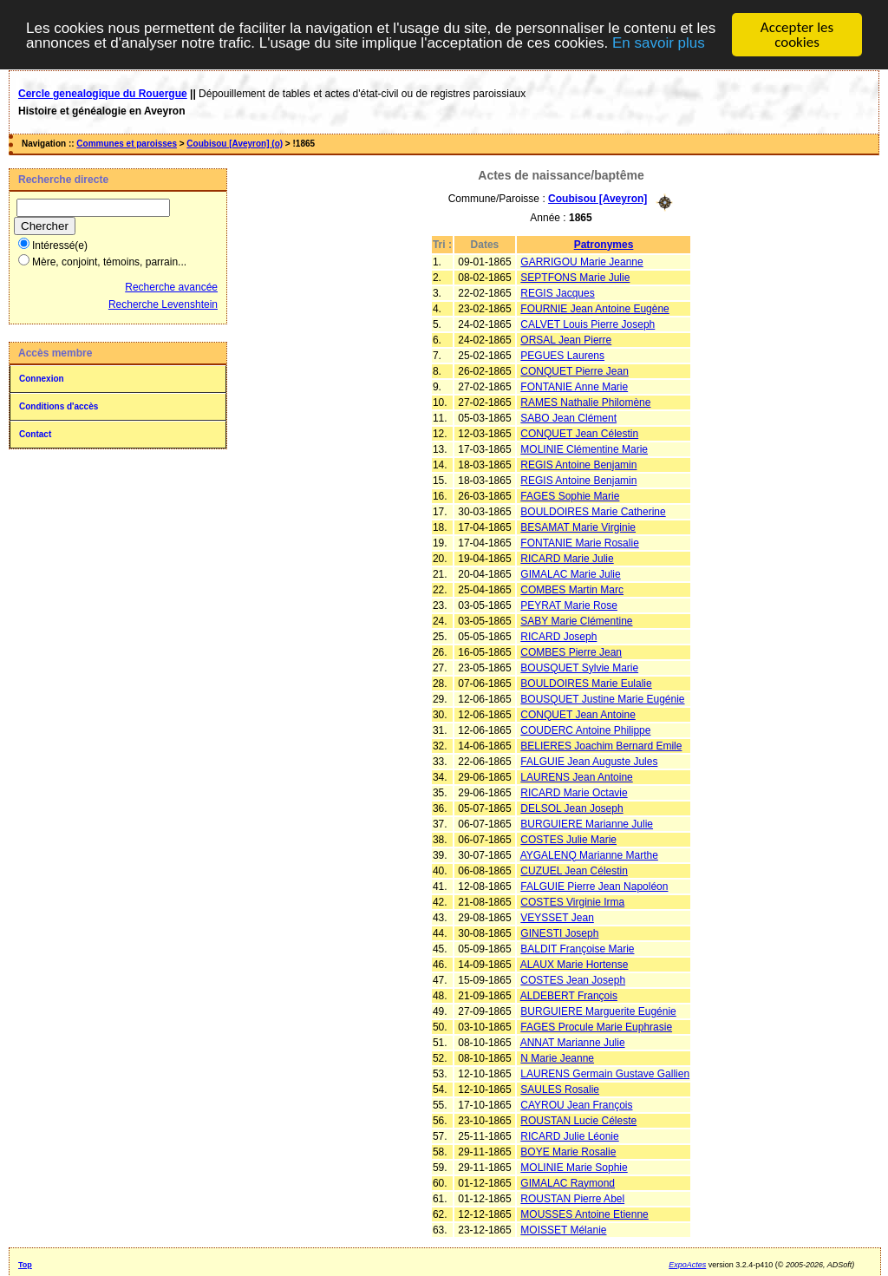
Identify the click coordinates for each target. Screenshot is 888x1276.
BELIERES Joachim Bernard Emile (601, 745)
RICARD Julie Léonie (569, 1135)
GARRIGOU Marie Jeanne (581, 261)
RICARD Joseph (558, 636)
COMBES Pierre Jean (571, 651)
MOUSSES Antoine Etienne (584, 1213)
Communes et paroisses (126, 143)
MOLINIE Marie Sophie (573, 1167)
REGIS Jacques (557, 292)
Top (25, 1264)
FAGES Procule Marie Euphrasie (596, 1026)
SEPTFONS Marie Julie (575, 277)
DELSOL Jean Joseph (571, 808)
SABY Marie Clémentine (576, 620)
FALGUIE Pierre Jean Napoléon (594, 886)
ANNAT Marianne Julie (572, 1042)
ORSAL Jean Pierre (565, 339)
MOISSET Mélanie (563, 1229)
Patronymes (604, 244)
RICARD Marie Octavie (573, 792)
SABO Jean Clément (568, 417)
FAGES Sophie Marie (569, 495)
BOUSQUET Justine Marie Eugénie (602, 698)
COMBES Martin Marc (572, 589)
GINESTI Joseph (559, 932)
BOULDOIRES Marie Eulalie (585, 683)
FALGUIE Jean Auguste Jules (588, 761)
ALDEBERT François (568, 995)
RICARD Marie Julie (566, 558)
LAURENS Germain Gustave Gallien (604, 1073)
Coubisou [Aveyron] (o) (234, 143)
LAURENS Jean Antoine (576, 776)
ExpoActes (687, 1264)
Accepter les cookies (797, 34)
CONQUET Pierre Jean (574, 370)
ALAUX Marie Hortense (574, 964)
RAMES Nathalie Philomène (585, 402)
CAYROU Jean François (576, 1104)
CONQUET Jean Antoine (578, 714)
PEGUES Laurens (562, 355)
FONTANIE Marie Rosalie (579, 542)
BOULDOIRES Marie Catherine (592, 511)
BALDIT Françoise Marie (577, 948)
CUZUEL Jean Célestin (574, 870)
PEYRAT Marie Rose (568, 605)
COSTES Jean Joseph (572, 979)
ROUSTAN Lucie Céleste (578, 1120)
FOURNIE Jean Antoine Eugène (594, 308)
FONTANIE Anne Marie (574, 386)
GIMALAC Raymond (567, 1182)
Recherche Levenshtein (163, 304)
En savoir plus (658, 42)
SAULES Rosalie (559, 1089)
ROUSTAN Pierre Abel (572, 1198)
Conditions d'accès (58, 406)
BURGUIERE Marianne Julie (586, 823)
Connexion (41, 378)
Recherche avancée (171, 287)
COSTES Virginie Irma (572, 901)
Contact (35, 434)
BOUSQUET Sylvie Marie (579, 667)
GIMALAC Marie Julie (570, 573)
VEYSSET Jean (557, 917)
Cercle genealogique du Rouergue (102, 94)
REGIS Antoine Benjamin (578, 464)
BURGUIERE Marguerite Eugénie (598, 1010)
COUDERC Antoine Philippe (585, 729)
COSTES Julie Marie (568, 839)
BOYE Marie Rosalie (568, 1151)
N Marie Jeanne (557, 1057)
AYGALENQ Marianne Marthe (589, 854)
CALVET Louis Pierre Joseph (587, 323)
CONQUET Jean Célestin (579, 433)
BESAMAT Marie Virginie (578, 526)
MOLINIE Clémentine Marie (584, 448)
